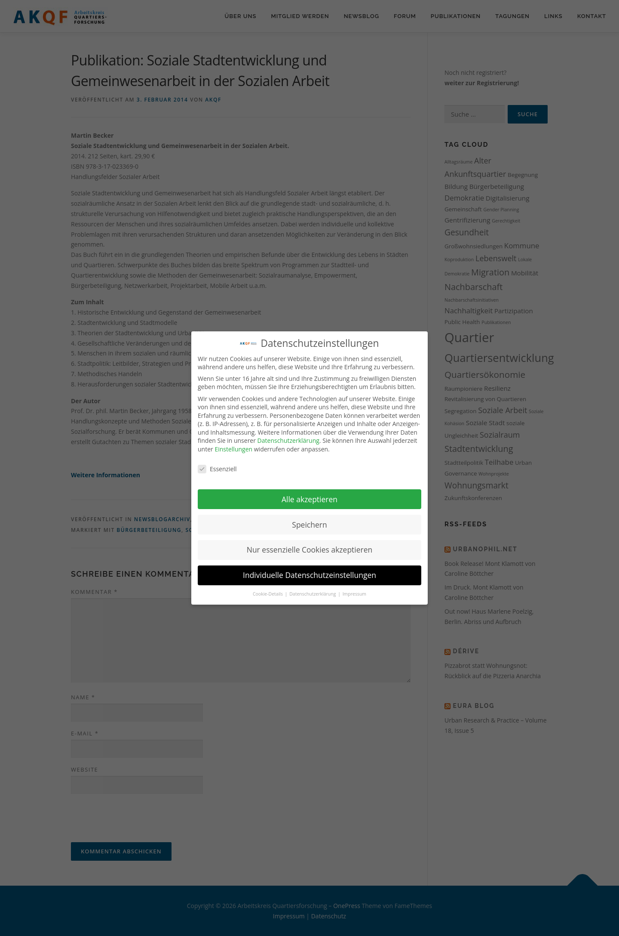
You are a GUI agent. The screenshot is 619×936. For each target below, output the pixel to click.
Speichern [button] (309, 524)
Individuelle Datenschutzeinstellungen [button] (309, 574)
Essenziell (217, 468)
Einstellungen (233, 449)
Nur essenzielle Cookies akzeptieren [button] (310, 549)
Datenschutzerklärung (288, 440)
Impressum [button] (354, 593)
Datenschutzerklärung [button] (313, 593)
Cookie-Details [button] (268, 593)
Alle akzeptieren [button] (309, 498)
